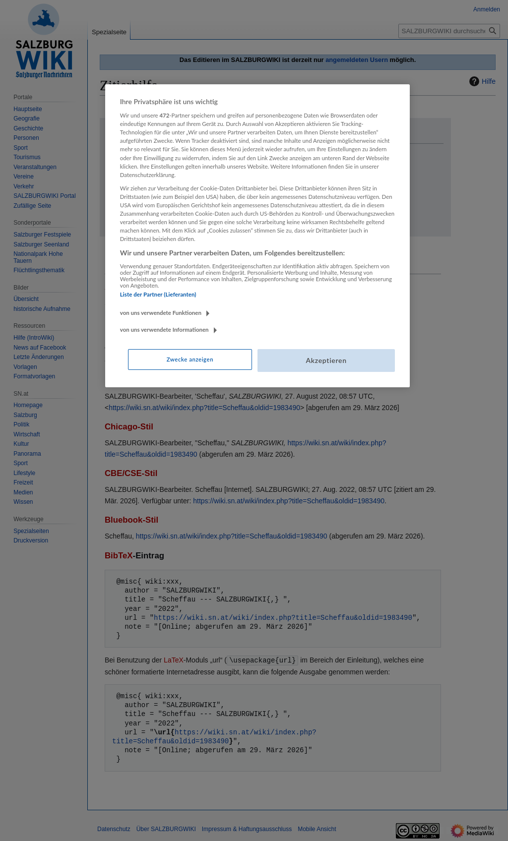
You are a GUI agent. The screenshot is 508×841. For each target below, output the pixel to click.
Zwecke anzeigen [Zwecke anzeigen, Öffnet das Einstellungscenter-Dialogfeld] (190, 359)
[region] (257, 235)
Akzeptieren (326, 360)
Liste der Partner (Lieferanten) (158, 294)
